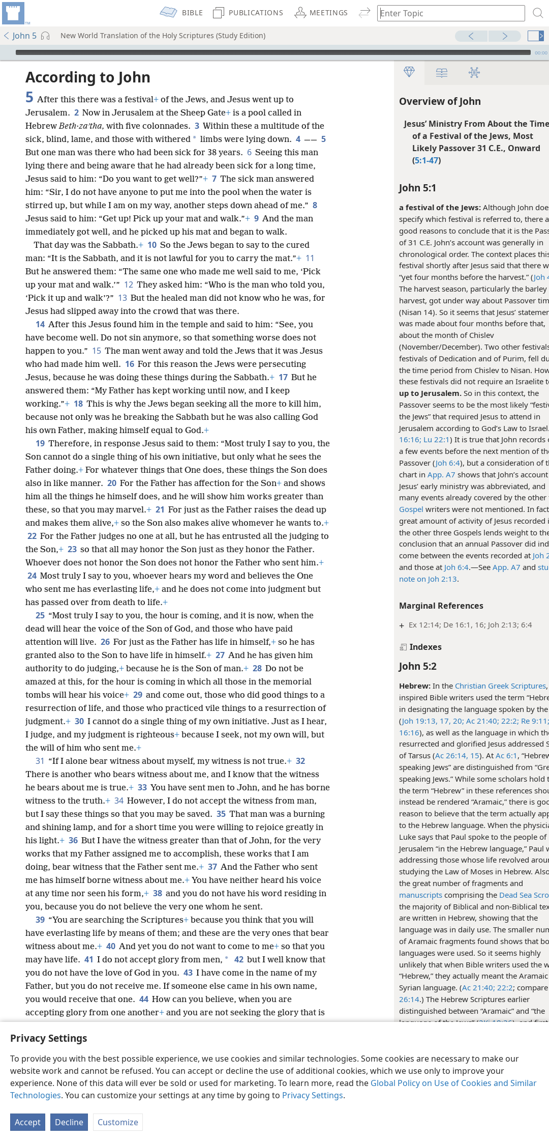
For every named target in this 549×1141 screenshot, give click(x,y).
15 (96, 350)
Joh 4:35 (525, 277)
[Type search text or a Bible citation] (446, 13)
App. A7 (419, 474)
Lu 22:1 (413, 439)
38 (157, 893)
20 (111, 483)
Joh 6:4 (425, 463)
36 (73, 840)
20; (434, 721)
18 (78, 403)
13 (122, 297)
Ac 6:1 (484, 755)
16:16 (386, 732)
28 (257, 668)
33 (142, 787)
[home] (15, 13)
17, (421, 721)
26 (105, 641)
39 (40, 919)
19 (40, 443)
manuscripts (397, 895)
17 (283, 377)
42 (238, 959)
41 (88, 959)
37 (212, 866)
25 (40, 615)
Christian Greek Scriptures (477, 685)
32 (300, 760)
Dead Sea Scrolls (505, 895)
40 (110, 946)
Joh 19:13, (397, 721)
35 (221, 813)
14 (40, 324)
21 (160, 509)
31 (40, 760)
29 (137, 694)
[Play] (7, 52)
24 (31, 575)
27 (220, 655)
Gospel (388, 509)
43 (187, 972)
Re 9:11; (511, 721)
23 (72, 549)
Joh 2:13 (524, 555)
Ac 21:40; (458, 721)
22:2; (486, 721)
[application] (274, 52)
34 (118, 800)
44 (143, 999)
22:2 (481, 987)
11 (309, 258)
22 (31, 535)
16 (129, 363)
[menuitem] (15, 13)
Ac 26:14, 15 (434, 755)
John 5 (20, 35)
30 (79, 721)
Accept (28, 1122)
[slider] (273, 52)
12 (128, 284)
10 (151, 244)
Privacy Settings (312, 1095)
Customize (118, 1122)
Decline (69, 1122)
